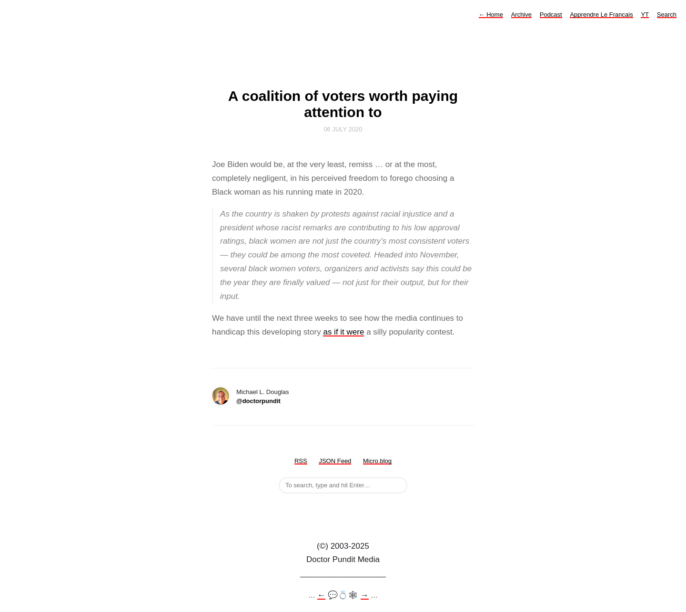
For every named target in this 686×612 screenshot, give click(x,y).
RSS (300, 460)
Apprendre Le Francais (601, 14)
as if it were (343, 331)
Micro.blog (377, 460)
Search (666, 14)
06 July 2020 (342, 129)
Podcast (551, 14)
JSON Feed (335, 460)
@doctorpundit (258, 401)
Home (491, 14)
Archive (521, 14)
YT (645, 14)
